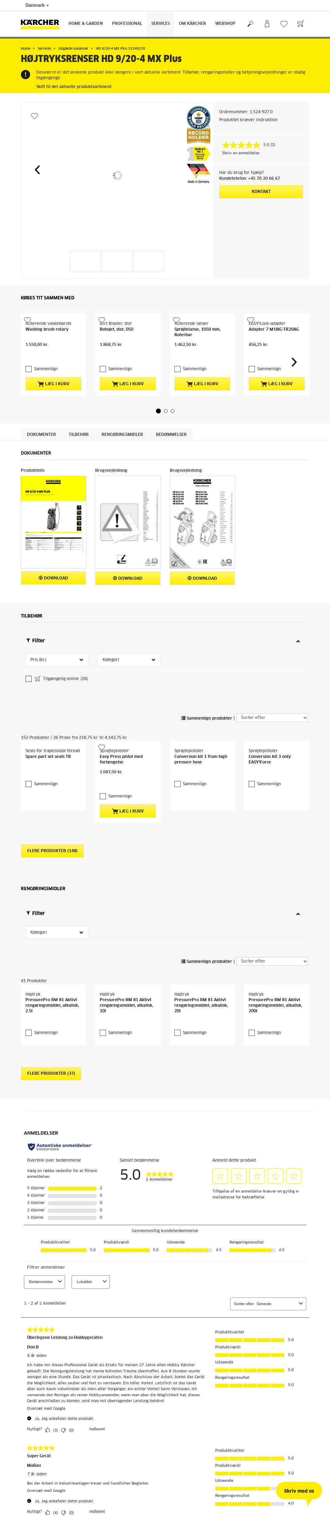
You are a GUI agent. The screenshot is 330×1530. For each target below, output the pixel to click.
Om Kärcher (192, 24)
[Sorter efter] (272, 684)
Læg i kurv (53, 394)
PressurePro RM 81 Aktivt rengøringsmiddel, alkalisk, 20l (201, 995)
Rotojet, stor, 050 (116, 357)
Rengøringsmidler (122, 450)
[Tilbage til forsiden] (42, 24)
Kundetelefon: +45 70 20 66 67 (249, 179)
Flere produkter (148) (52, 833)
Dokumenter (41, 450)
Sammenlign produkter (206, 685)
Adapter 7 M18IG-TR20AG (274, 357)
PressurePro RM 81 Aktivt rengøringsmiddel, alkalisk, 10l (126, 995)
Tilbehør (79, 450)
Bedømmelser (171, 450)
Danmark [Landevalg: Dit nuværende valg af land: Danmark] (37, 5)
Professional (127, 24)
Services (160, 24)
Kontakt (261, 192)
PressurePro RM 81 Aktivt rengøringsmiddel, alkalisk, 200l (275, 995)
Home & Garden (85, 24)
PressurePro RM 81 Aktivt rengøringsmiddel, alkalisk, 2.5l (52, 995)
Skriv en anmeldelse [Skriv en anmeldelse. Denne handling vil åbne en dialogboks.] (240, 153)
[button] (37, 169)
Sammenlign (46, 379)
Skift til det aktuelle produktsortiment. (74, 87)
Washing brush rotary (46, 357)
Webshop (225, 24)
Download (53, 593)
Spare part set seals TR (48, 751)
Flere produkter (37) (51, 1063)
